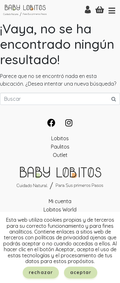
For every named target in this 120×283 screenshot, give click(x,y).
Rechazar (41, 272)
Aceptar (80, 272)
